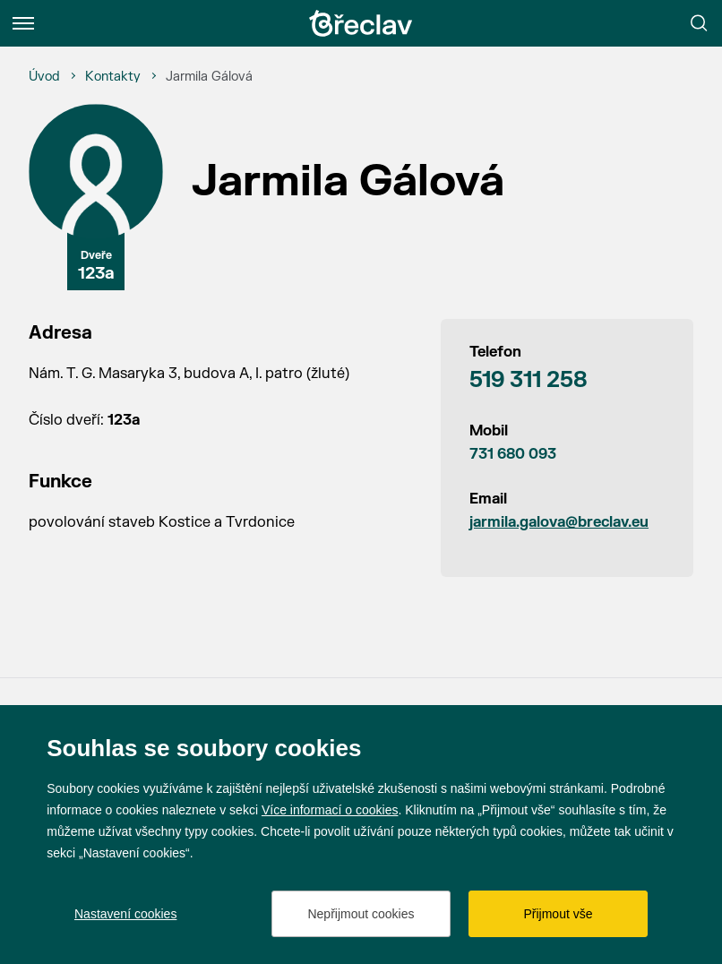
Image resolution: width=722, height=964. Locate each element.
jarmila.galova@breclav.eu (559, 522)
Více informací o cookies (330, 810)
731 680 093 (512, 454)
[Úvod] (44, 77)
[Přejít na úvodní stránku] (361, 23)
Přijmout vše (557, 914)
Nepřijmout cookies (360, 914)
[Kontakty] (113, 77)
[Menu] (23, 23)
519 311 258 (528, 380)
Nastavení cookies (125, 914)
